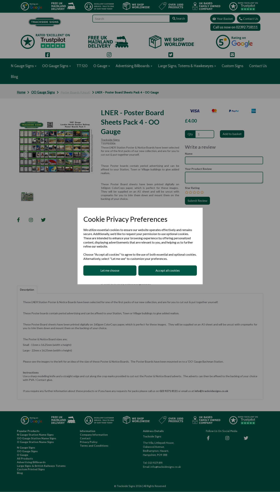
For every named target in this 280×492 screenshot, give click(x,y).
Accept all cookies (167, 270)
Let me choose (109, 270)
